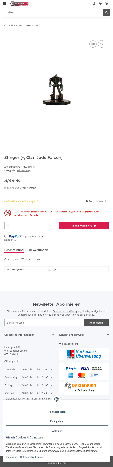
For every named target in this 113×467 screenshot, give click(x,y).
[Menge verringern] (8, 225)
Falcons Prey (23, 170)
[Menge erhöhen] (50, 225)
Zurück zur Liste (14, 25)
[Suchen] (53, 12)
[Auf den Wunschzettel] (101, 44)
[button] (94, 3)
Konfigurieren (57, 421)
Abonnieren (96, 322)
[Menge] (29, 225)
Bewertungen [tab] (38, 250)
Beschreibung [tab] (14, 250)
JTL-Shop (62, 462)
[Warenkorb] (107, 3)
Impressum (11, 457)
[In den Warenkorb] (7, 36)
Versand (31, 187)
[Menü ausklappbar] (4, 2)
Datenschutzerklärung (31, 457)
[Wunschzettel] (100, 3)
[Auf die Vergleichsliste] (93, 44)
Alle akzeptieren (57, 411)
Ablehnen (57, 431)
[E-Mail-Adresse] (44, 322)
